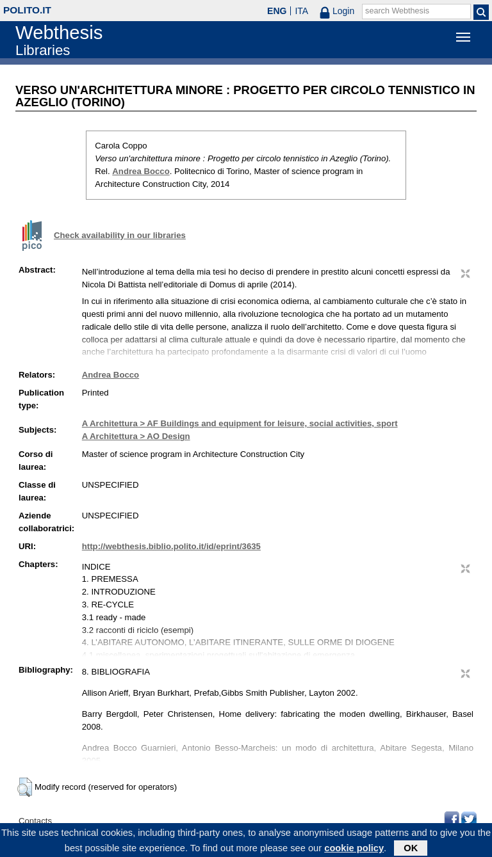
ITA (301, 10)
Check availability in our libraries (120, 235)
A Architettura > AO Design (136, 436)
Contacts (35, 821)
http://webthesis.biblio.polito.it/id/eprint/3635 (171, 546)
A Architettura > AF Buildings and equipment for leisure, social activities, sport (240, 423)
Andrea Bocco (140, 171)
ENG (276, 10)
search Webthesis (397, 10)
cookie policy (354, 849)
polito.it (27, 9)
